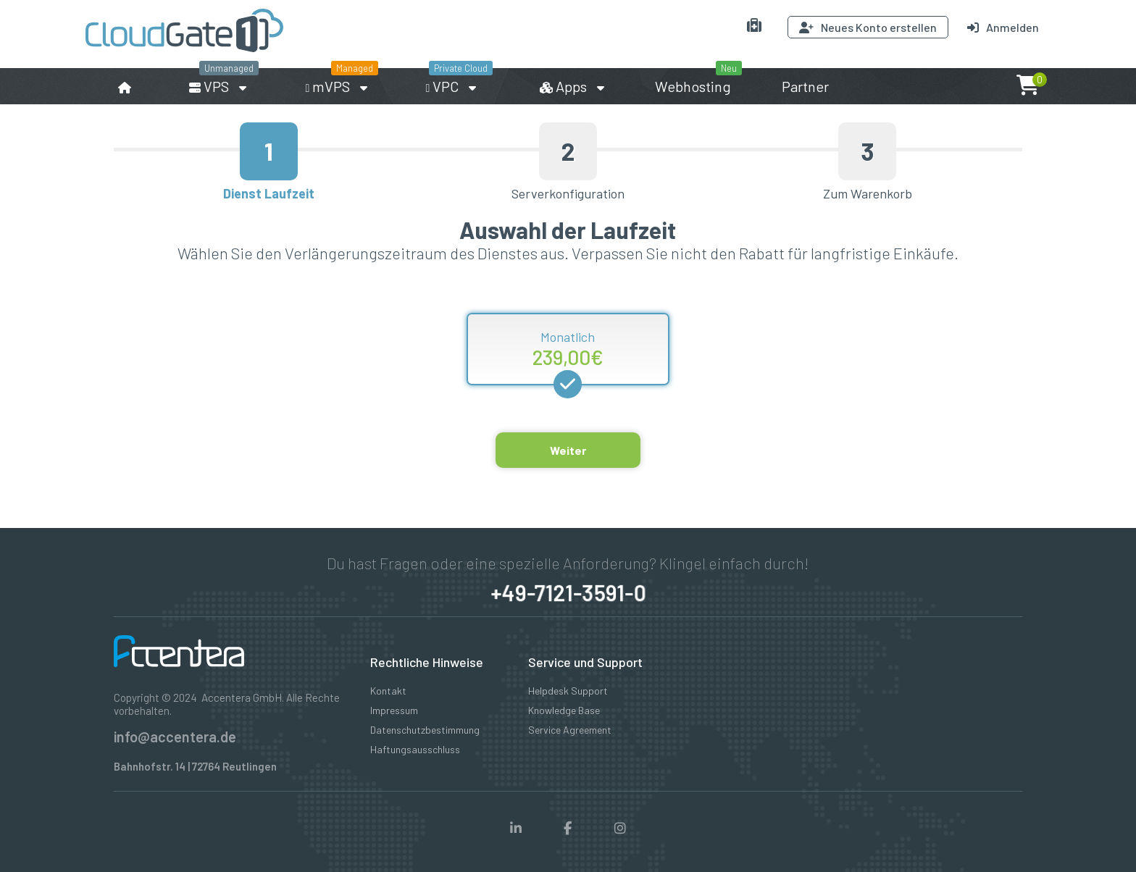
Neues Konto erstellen (868, 27)
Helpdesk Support (568, 690)
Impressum (394, 710)
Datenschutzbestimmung (425, 730)
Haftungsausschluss (415, 749)
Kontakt (388, 690)
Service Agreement (569, 730)
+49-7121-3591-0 (568, 592)
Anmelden (1003, 27)
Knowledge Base (564, 710)
